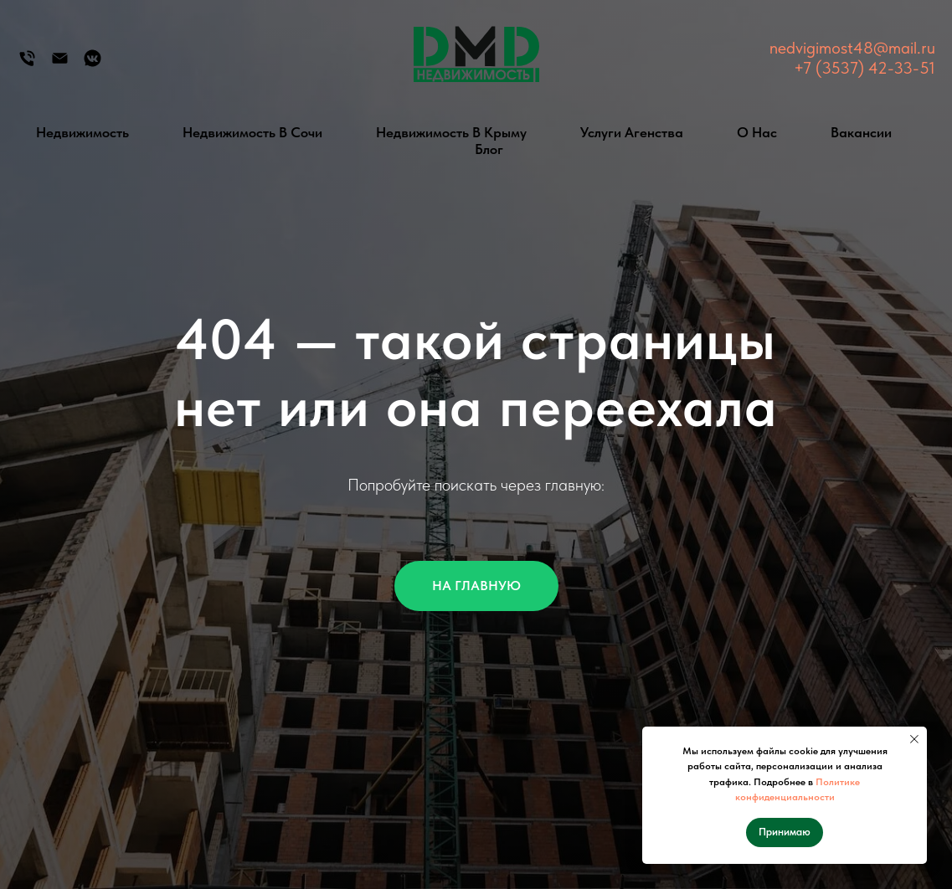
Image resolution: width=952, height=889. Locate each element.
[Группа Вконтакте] (92, 64)
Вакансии (861, 132)
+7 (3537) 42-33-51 (864, 68)
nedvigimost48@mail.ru (852, 48)
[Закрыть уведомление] (914, 739)
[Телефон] (27, 64)
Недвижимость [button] (82, 132)
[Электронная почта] (59, 64)
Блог (489, 149)
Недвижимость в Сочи (252, 132)
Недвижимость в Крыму (451, 132)
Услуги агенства (631, 132)
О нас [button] (757, 132)
